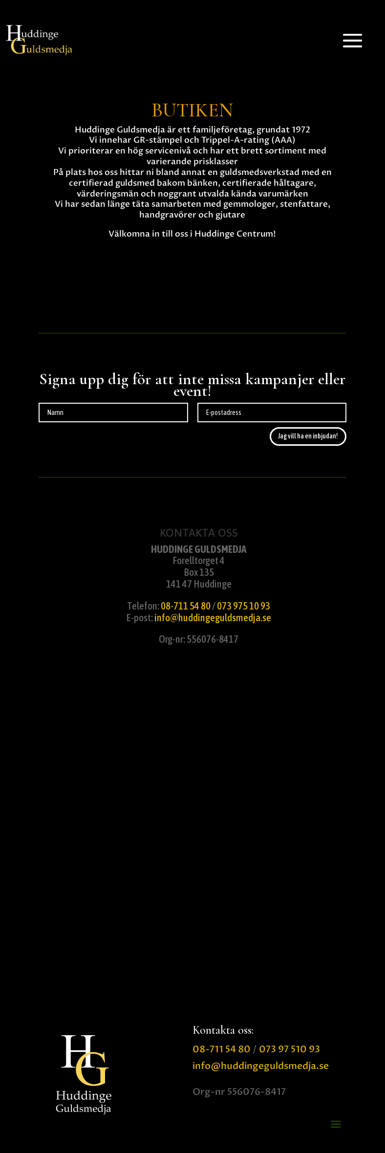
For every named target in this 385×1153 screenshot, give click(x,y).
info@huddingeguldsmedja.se (212, 617)
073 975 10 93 (243, 605)
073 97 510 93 (289, 1049)
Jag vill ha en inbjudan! (308, 436)
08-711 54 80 (186, 605)
